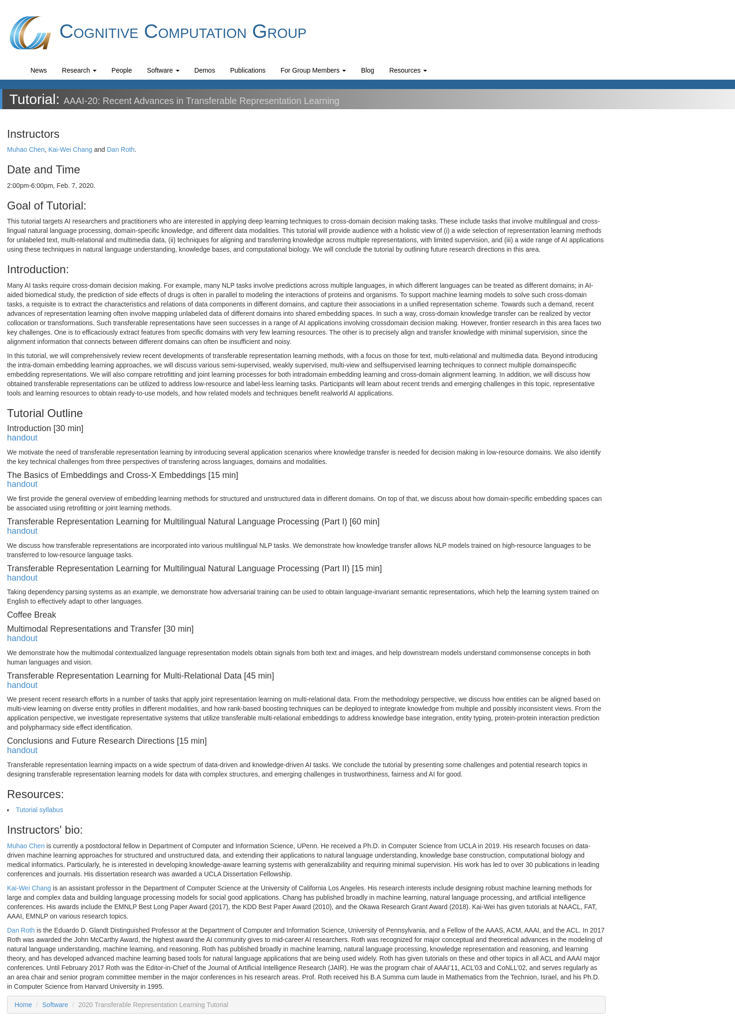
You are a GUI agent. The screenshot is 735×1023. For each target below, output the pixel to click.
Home (23, 1004)
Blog (367, 70)
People (122, 70)
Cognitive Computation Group (157, 32)
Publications (248, 70)
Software (163, 70)
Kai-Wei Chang (70, 149)
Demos (205, 70)
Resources (408, 70)
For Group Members (313, 70)
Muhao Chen (26, 149)
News (38, 70)
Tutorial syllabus (39, 810)
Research (79, 70)
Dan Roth (121, 149)
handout (22, 437)
